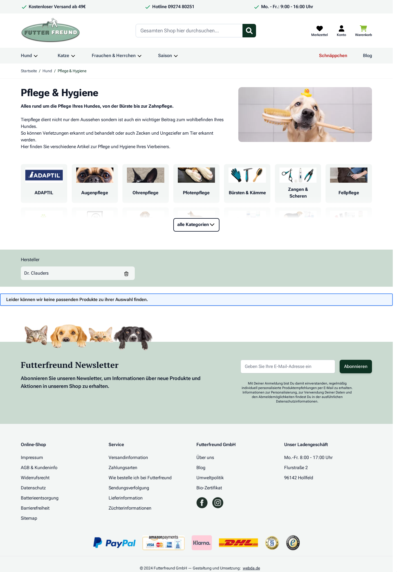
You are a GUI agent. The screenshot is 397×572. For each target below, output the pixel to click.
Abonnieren (355, 366)
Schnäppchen (333, 55)
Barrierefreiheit (35, 508)
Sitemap (29, 518)
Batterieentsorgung (40, 498)
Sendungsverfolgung (129, 487)
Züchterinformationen (130, 508)
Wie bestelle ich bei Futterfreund (140, 477)
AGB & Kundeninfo (39, 467)
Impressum (32, 457)
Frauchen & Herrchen (114, 55)
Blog (367, 55)
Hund (26, 55)
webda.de (251, 568)
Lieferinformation (126, 498)
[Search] (189, 30)
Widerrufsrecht (35, 477)
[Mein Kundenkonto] (341, 30)
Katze (63, 55)
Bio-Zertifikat (209, 487)
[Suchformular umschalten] (249, 30)
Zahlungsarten (123, 467)
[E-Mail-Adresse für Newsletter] (288, 366)
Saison (165, 55)
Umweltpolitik (210, 477)
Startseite (29, 71)
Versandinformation (128, 457)
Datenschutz (33, 487)
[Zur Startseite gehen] (50, 30)
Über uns (205, 457)
